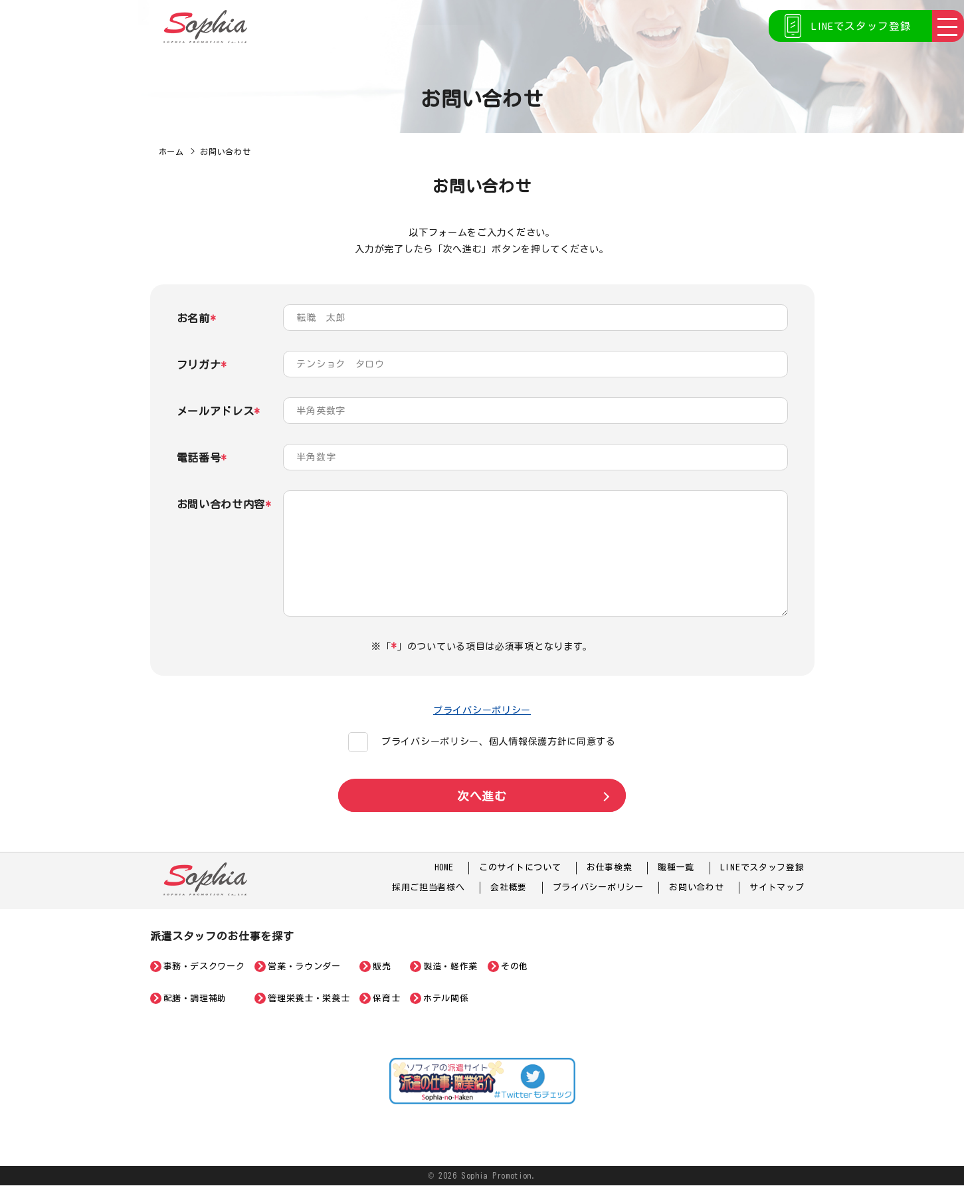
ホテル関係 (445, 998)
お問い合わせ (696, 887)
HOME (443, 868)
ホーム (171, 151)
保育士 (386, 998)
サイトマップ (776, 887)
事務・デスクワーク (204, 966)
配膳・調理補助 (195, 998)
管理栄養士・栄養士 (308, 998)
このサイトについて (520, 868)
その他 (514, 966)
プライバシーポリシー (482, 710)
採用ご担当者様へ (428, 887)
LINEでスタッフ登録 (858, 26)
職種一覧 (676, 868)
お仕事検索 (609, 868)
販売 (382, 966)
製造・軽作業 (450, 966)
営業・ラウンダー (304, 966)
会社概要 (508, 887)
